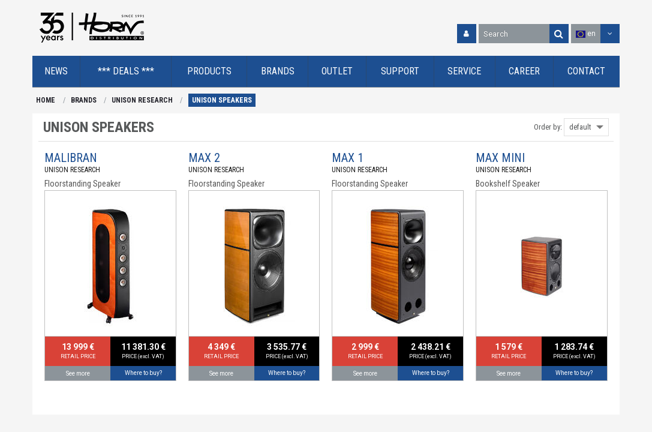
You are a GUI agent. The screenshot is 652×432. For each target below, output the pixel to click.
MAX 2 (204, 158)
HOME (45, 100)
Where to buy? (143, 373)
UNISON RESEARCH (142, 100)
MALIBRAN (70, 158)
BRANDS (84, 100)
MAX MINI (500, 158)
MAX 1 (347, 158)
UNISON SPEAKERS (222, 100)
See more (78, 373)
